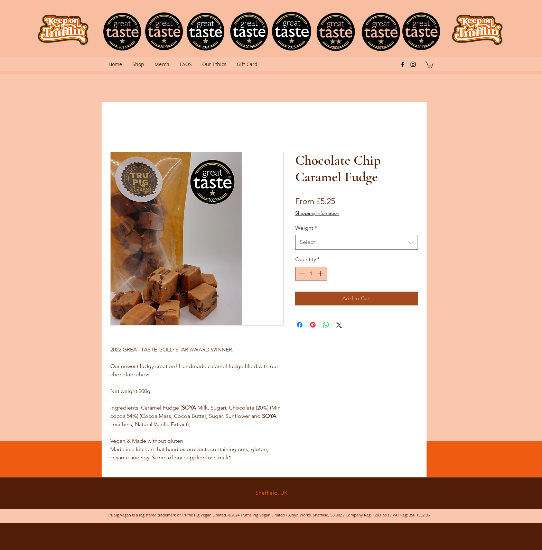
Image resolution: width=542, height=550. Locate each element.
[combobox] (356, 242)
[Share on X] (339, 325)
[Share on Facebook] (300, 325)
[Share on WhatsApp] (326, 325)
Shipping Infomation (317, 213)
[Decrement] (301, 273)
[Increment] (321, 273)
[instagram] (413, 64)
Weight (306, 227)
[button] (429, 64)
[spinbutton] (311, 273)
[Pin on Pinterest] (313, 325)
